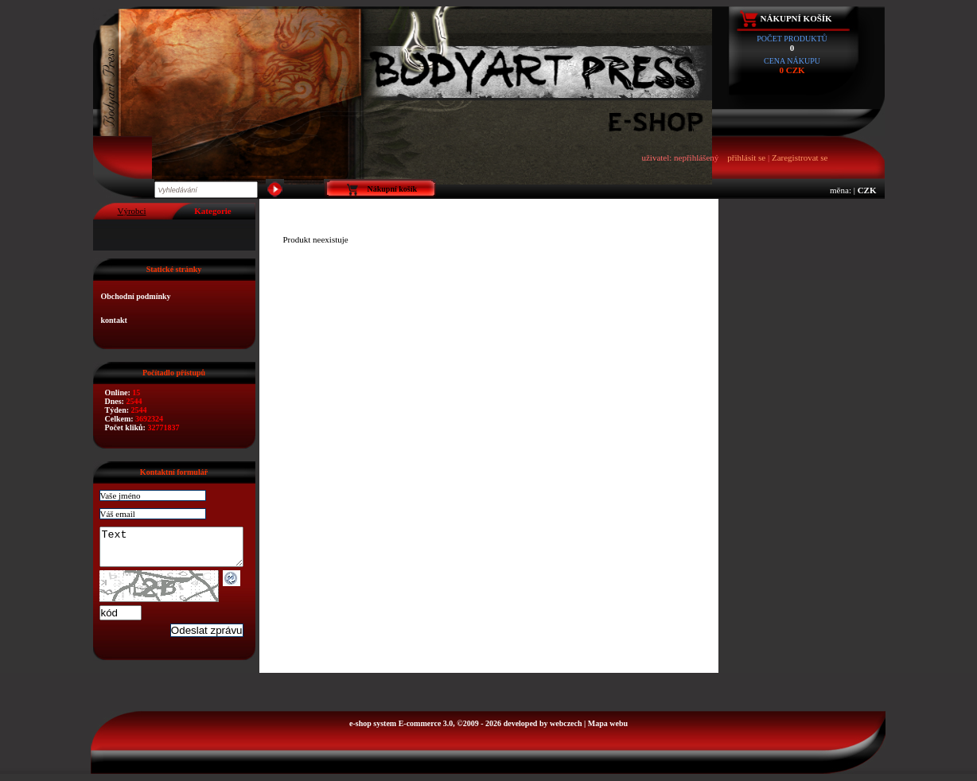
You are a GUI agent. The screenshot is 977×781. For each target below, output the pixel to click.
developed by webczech (543, 730)
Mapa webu (608, 730)
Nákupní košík (796, 18)
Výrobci (131, 211)
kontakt (114, 320)
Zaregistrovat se (800, 157)
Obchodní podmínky (136, 296)
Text (179, 550)
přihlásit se (746, 157)
